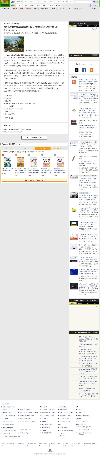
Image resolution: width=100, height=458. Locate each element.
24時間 (80, 26)
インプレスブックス (25, 430)
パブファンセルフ (83, 421)
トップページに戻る (34, 137)
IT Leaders (5, 418)
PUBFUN (78, 418)
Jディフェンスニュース (66, 412)
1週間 (88, 26)
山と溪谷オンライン (47, 424)
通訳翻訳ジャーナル (65, 415)
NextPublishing (24, 433)
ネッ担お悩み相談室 (8, 424)
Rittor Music (43, 407)
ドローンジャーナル (8, 421)
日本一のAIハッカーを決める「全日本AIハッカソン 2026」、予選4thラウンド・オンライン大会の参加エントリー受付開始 (88, 249)
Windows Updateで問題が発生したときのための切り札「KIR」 (88, 371)
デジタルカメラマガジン (9, 430)
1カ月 (95, 26)
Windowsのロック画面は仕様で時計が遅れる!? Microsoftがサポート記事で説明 (88, 271)
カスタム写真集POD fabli (85, 430)
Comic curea (81, 412)
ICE (77, 407)
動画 (75, 8)
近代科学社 (43, 430)
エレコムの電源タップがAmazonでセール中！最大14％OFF (87, 163)
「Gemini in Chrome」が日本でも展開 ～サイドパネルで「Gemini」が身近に (88, 144)
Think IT (5, 409)
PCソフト (26, 148)
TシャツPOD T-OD (48, 415)
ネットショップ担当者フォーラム (29, 412)
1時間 (72, 26)
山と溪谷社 (43, 421)
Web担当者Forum (7, 412)
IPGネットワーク (81, 424)
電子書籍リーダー (59, 148)
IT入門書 (42, 148)
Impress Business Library (27, 415)
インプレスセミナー (25, 418)
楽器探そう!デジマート (48, 412)
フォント (81, 8)
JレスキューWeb (64, 418)
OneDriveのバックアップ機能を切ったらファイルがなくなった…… (88, 383)
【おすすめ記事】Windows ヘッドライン (86, 332)
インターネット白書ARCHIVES (11, 436)
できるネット (6, 433)
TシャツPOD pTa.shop (84, 427)
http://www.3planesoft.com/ (12, 132)
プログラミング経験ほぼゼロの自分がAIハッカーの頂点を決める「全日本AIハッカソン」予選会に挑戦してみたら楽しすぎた (88, 200)
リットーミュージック (48, 409)
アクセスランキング (80, 23)
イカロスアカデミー (65, 421)
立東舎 (44, 418)
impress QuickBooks (83, 415)
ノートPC (9, 148)
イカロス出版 (62, 407)
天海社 (80, 409)
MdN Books (63, 427)
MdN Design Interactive (66, 430)
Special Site (78, 55)
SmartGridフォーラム (26, 409)
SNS (69, 8)
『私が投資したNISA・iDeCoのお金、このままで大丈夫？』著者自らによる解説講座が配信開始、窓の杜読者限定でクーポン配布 (88, 182)
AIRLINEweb (63, 409)
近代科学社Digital (47, 433)
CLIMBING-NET (46, 427)
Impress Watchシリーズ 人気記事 (85, 300)
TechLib (62, 436)
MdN (59, 424)
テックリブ (61, 433)
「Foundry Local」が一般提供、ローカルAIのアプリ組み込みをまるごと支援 (88, 359)
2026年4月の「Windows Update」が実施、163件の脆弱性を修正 (88, 339)
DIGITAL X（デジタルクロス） (28, 421)
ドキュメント (62, 8)
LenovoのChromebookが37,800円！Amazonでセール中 (88, 128)
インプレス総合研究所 (9, 415)
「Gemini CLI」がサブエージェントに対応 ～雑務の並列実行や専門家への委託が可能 (88, 259)
